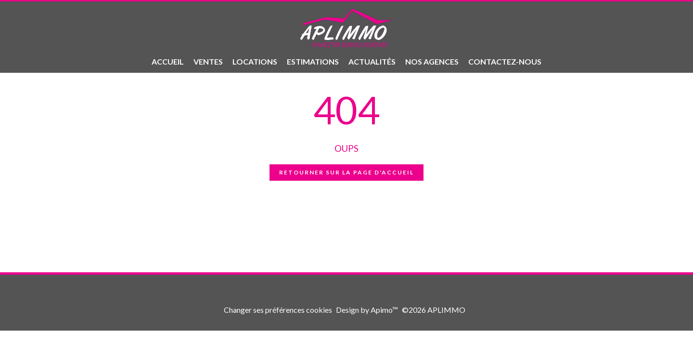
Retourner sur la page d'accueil (346, 172)
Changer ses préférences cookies (278, 309)
